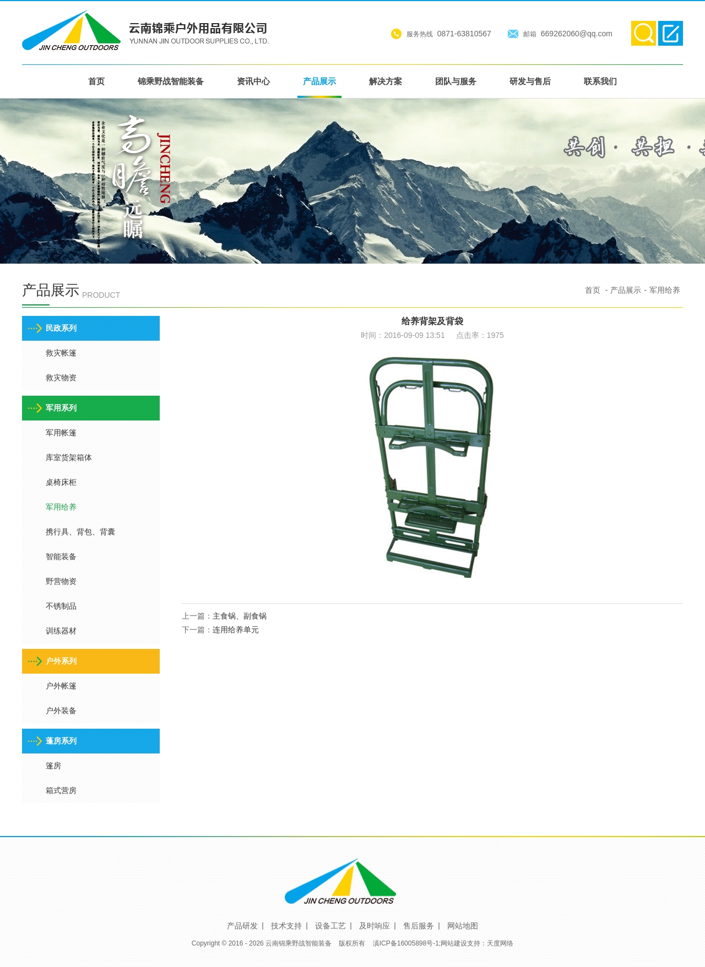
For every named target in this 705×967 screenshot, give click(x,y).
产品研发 (242, 925)
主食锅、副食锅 (240, 615)
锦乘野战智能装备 (171, 81)
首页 (96, 81)
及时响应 (374, 925)
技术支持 (286, 925)
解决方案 (385, 81)
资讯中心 (253, 81)
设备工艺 (330, 925)
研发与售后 (530, 81)
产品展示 (319, 81)
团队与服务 (455, 81)
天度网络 (500, 943)
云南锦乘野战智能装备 (298, 943)
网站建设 (454, 943)
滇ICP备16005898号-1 (406, 943)
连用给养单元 (236, 629)
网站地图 (462, 925)
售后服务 (418, 925)
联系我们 (600, 81)
